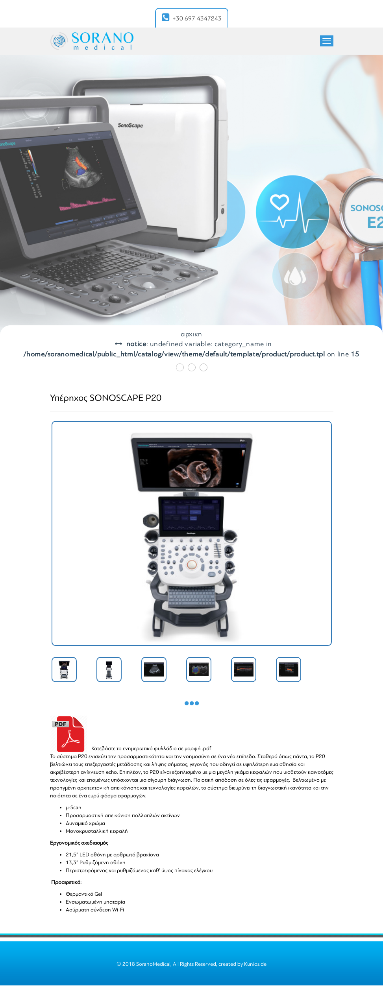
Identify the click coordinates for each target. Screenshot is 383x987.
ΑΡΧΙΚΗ (191, 334)
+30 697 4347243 (192, 17)
